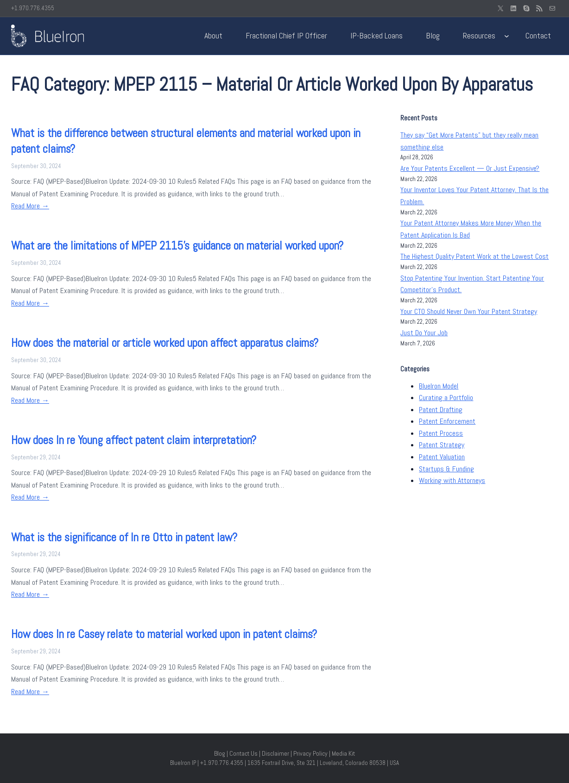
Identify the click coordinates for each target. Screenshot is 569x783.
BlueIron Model (438, 386)
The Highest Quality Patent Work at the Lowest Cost (474, 256)
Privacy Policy (310, 753)
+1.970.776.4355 (32, 8)
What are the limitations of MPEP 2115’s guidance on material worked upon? (177, 245)
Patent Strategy (441, 445)
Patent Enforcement (447, 421)
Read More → (30, 206)
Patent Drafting (440, 409)
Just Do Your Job (424, 333)
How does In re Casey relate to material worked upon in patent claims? (164, 634)
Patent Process (441, 433)
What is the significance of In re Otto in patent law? (124, 537)
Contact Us (243, 753)
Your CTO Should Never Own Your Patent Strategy (468, 311)
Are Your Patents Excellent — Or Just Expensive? (469, 168)
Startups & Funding (446, 469)
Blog (219, 753)
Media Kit (343, 753)
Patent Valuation (442, 457)
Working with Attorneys (452, 480)
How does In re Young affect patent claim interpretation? (133, 440)
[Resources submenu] (506, 35)
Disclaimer (275, 753)
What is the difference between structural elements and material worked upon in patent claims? (185, 141)
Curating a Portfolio (446, 397)
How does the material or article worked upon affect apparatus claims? (164, 343)
